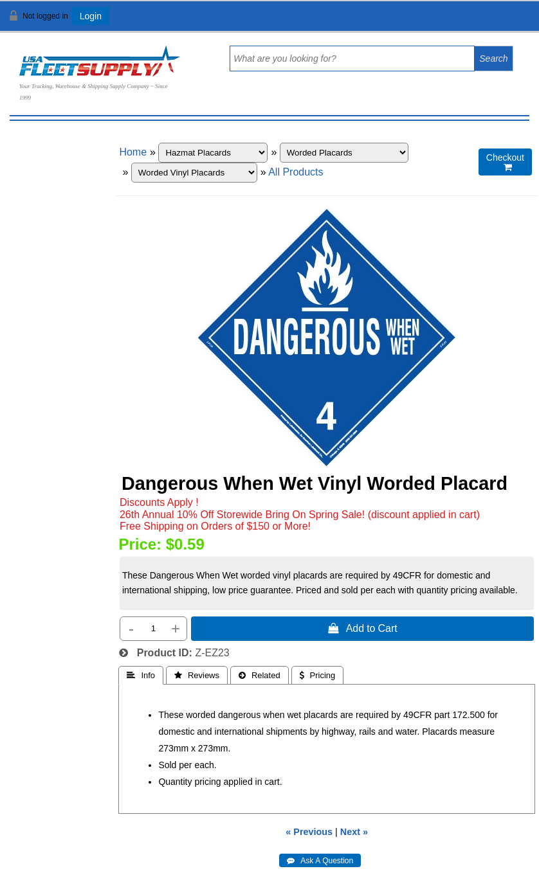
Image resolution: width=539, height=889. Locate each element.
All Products (295, 171)
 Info (141, 675)
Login (91, 16)
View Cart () (489, 21)
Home (133, 152)
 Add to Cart (362, 628)
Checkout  (505, 162)
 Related (259, 675)
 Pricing (318, 675)
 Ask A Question (320, 861)
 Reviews (196, 675)
